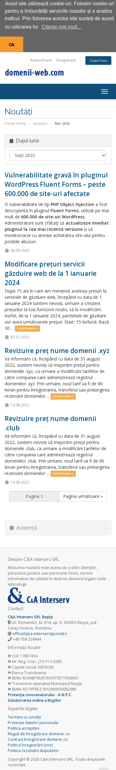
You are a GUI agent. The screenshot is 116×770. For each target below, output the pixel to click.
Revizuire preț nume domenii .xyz (57, 349)
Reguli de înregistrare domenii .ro (39, 732)
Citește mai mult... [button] (61, 26)
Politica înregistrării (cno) (30, 743)
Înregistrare (66, 58)
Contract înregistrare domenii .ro (38, 738)
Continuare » (27, 327)
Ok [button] (12, 44)
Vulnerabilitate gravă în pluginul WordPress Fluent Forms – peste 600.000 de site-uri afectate (56, 182)
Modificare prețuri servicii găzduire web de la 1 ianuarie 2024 (51, 271)
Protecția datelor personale (33, 721)
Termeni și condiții (24, 716)
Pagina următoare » (83, 495)
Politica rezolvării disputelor (33, 749)
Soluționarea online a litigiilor (34, 699)
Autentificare (41, 58)
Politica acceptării (23, 727)
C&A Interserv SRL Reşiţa (30, 615)
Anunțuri (40, 122)
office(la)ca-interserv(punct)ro (40, 632)
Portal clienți (15, 122)
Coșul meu (98, 59)
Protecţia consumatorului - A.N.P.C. (40, 693)
